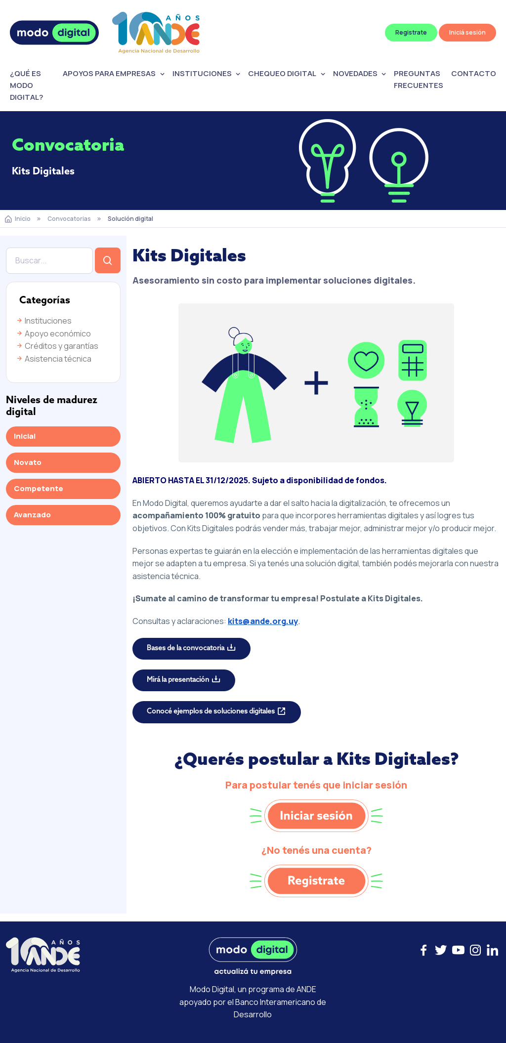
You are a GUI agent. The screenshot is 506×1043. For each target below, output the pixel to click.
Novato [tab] (28, 462)
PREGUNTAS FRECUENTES (418, 79)
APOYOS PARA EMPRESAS (109, 73)
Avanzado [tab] (32, 514)
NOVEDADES (355, 73)
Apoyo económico (53, 333)
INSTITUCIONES (202, 73)
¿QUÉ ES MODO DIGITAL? (26, 85)
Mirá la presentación (178, 680)
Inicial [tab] (25, 436)
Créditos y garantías (56, 345)
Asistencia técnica (53, 358)
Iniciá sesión (467, 32)
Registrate (411, 32)
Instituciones (43, 320)
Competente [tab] (38, 488)
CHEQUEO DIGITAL (282, 73)
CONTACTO (473, 73)
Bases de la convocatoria (185, 648)
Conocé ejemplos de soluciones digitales (211, 712)
